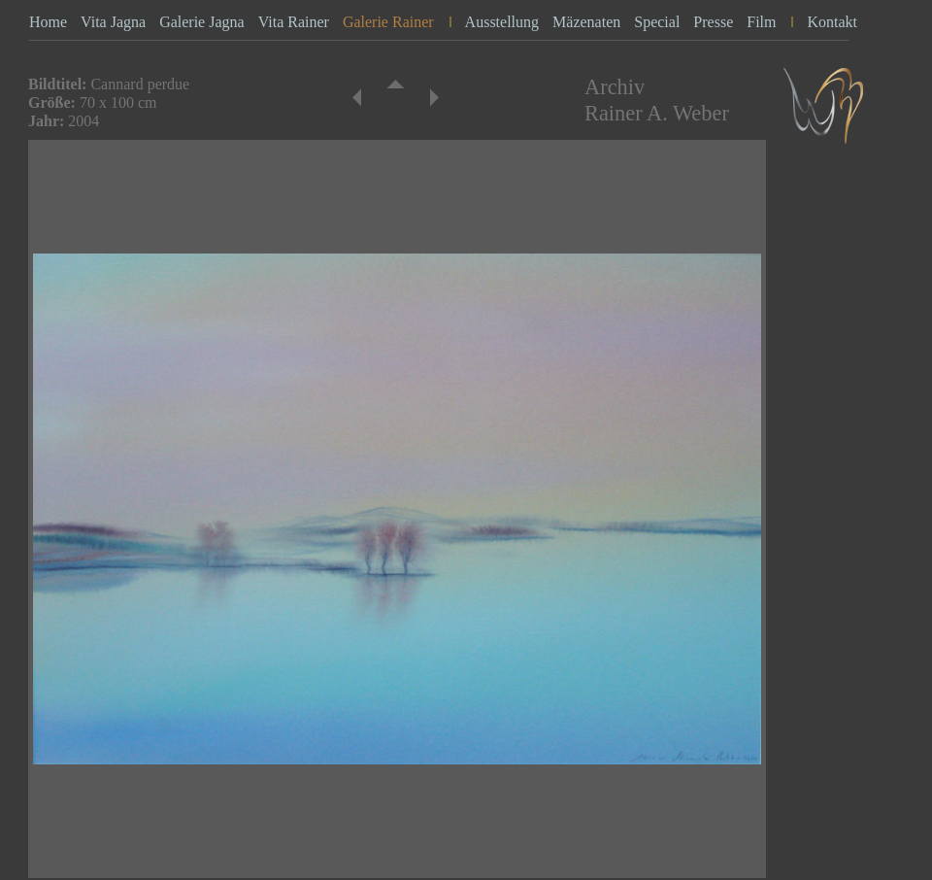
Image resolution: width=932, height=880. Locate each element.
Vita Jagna (113, 22)
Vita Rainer (293, 22)
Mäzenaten (586, 22)
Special (657, 22)
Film (761, 22)
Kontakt (832, 22)
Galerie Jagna (202, 22)
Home (48, 22)
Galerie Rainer (388, 22)
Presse (713, 22)
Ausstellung (502, 22)
